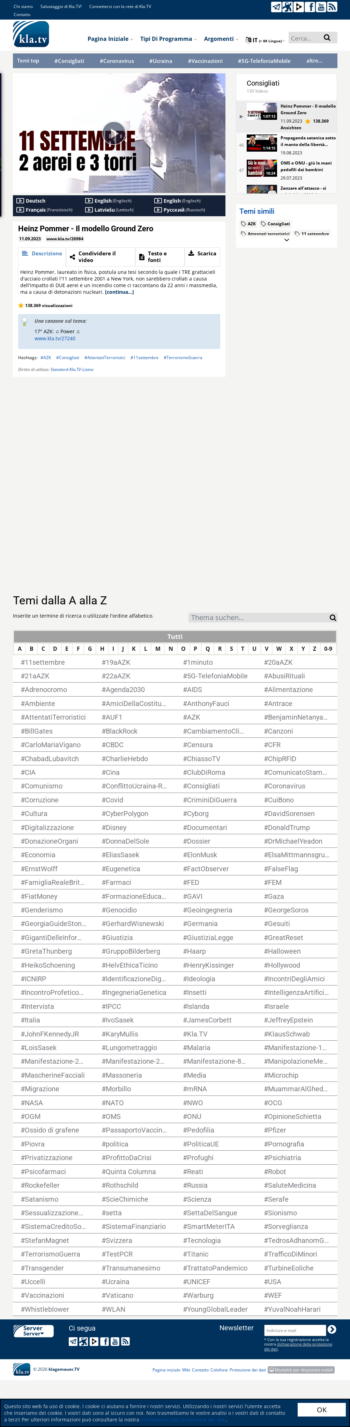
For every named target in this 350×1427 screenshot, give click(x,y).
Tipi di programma (168, 39)
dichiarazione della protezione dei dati (298, 1346)
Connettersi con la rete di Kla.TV (120, 6)
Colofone (219, 1370)
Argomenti (221, 39)
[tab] (42, 257)
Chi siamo (23, 6)
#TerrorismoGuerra (183, 358)
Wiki (186, 1370)
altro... (314, 60)
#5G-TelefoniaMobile (264, 61)
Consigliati (263, 83)
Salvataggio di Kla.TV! (61, 6)
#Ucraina (160, 61)
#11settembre (144, 358)
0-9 (328, 649)
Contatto (22, 14)
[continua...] (119, 292)
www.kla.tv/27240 (55, 338)
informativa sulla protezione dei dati (183, 1419)
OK (322, 1409)
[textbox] (259, 618)
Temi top (28, 60)
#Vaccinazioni (205, 61)
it (265, 40)
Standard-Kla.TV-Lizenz (72, 369)
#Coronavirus (117, 61)
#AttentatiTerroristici (104, 358)
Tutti (175, 636)
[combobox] (259, 618)
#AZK (45, 358)
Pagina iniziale (110, 39)
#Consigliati (69, 61)
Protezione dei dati (248, 1370)
